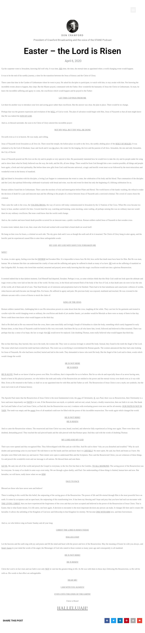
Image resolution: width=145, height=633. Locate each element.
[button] (133, 10)
